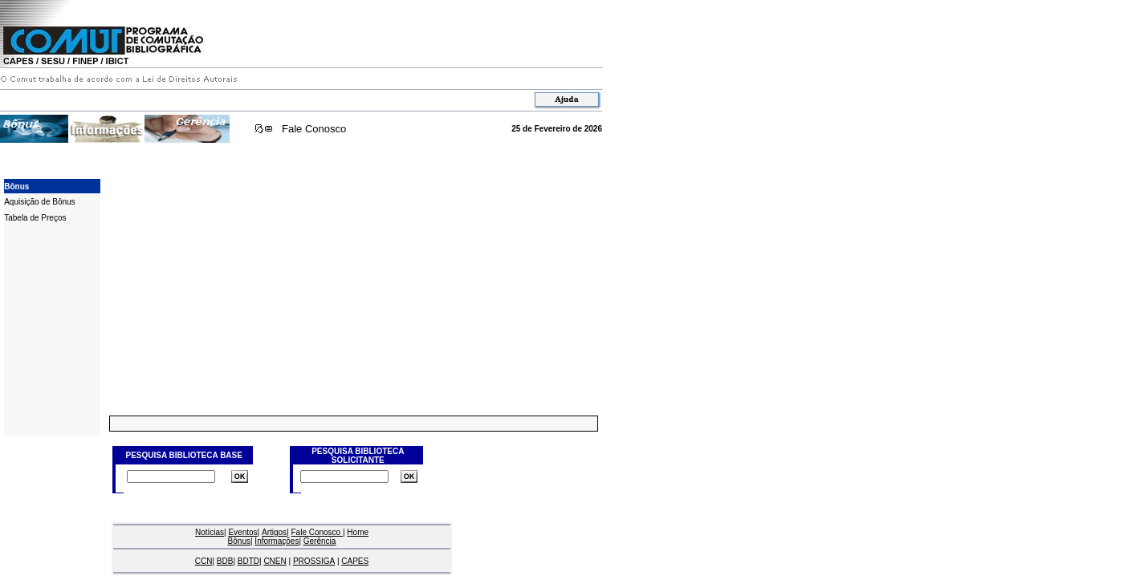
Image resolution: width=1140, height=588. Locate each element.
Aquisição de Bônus (39, 201)
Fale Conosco (314, 129)
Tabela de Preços (35, 217)
